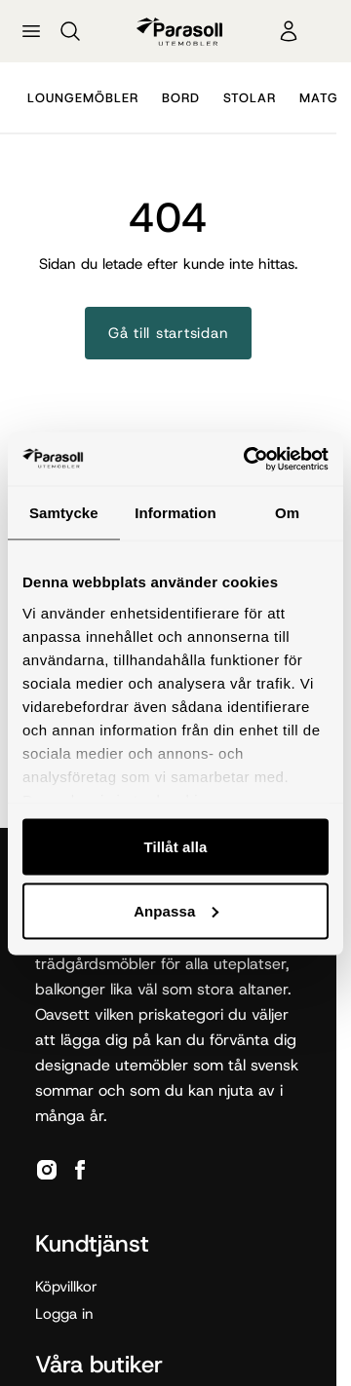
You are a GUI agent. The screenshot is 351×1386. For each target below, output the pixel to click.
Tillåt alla (175, 847)
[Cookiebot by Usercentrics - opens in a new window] (248, 458)
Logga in (64, 1314)
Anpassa (176, 910)
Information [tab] (175, 513)
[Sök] (70, 31)
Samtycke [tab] (63, 513)
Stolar (249, 98)
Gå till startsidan (168, 333)
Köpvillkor (66, 1286)
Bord (181, 98)
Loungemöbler (82, 98)
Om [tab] (287, 513)
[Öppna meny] (31, 31)
